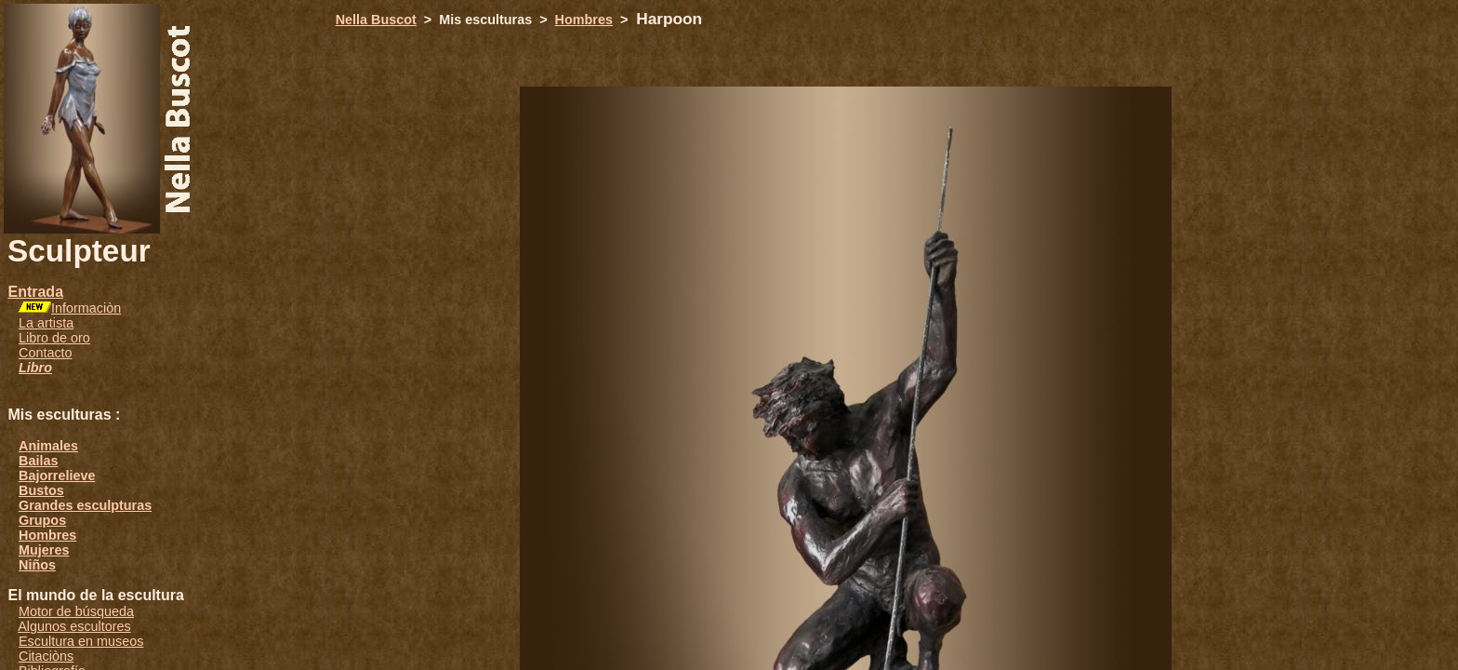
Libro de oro (54, 337)
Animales (48, 445)
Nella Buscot (376, 19)
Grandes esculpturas (85, 505)
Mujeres (44, 550)
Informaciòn (86, 308)
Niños (37, 564)
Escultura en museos (81, 641)
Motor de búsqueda (76, 611)
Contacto (46, 352)
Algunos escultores (74, 626)
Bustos (41, 490)
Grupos (42, 520)
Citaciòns (46, 656)
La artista (46, 322)
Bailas (38, 460)
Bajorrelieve (57, 475)
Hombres (47, 535)
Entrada (35, 292)
